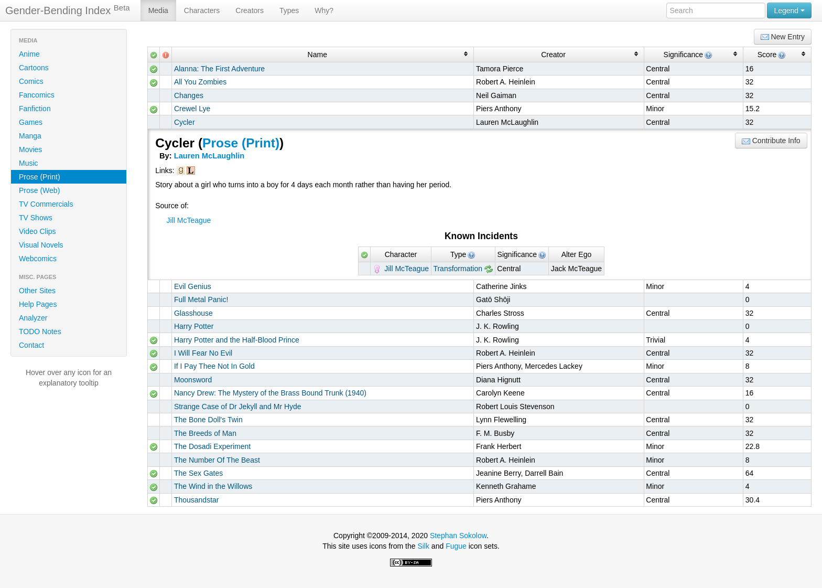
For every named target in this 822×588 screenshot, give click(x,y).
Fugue (456, 546)
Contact (31, 345)
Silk (423, 546)
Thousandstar (196, 500)
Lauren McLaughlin (209, 156)
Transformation (457, 268)
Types (289, 10)
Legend (789, 10)
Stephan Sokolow (458, 535)
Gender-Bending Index (67, 10)
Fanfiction (35, 108)
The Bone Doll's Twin (208, 419)
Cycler (184, 122)
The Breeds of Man (205, 433)
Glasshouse (193, 313)
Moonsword (193, 380)
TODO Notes (40, 331)
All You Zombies (200, 82)
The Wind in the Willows (213, 486)
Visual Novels (41, 245)
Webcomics (38, 258)
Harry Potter (193, 326)
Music (28, 163)
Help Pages (38, 304)
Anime (29, 54)
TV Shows (35, 217)
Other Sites (37, 290)
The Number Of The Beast (217, 460)
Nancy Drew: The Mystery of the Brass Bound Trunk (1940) (270, 393)
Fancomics (37, 95)
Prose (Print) (39, 177)
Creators (249, 10)
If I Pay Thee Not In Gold (214, 366)
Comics (31, 81)
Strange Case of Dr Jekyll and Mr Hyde (237, 406)
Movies (30, 149)
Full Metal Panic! (201, 299)
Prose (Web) (39, 190)
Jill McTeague (189, 220)
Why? (324, 10)
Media (158, 10)
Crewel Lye (192, 108)
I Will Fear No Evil (203, 353)
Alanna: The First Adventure (219, 69)
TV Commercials (46, 204)
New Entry (783, 37)
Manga (30, 136)
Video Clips (37, 231)
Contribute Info (771, 140)
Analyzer (33, 318)
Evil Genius (192, 286)
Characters (202, 10)
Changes (188, 95)
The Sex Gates (198, 473)
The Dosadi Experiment (212, 446)
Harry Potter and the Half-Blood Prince (236, 340)
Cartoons (34, 67)
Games (30, 122)
